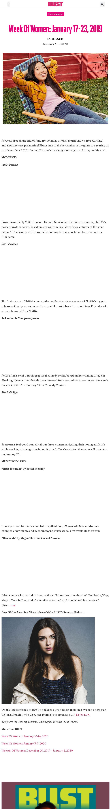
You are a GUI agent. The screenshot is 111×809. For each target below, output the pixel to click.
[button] (8, 4)
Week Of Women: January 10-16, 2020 (25, 736)
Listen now (82, 714)
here (12, 605)
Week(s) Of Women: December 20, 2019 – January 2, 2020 (37, 750)
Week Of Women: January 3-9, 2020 (24, 743)
